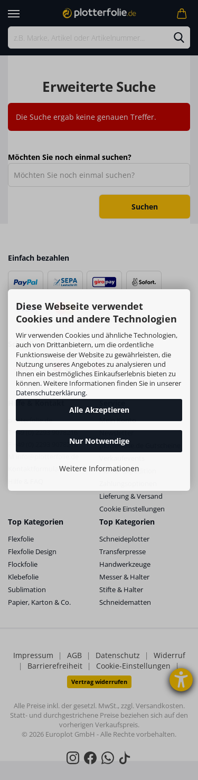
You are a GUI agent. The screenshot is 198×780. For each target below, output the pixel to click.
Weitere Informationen (99, 468)
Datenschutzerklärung (51, 392)
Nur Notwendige (99, 441)
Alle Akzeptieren (99, 410)
